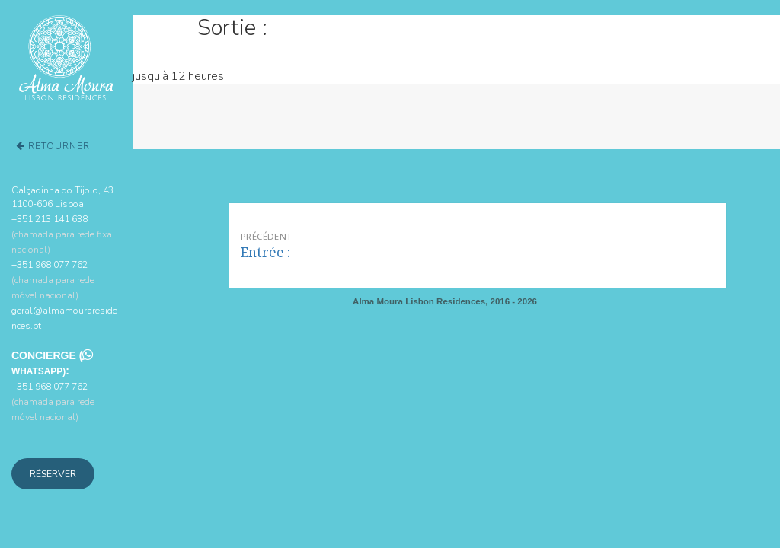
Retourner (53, 145)
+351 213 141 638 (61, 234)
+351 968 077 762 (52, 279)
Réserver (53, 473)
